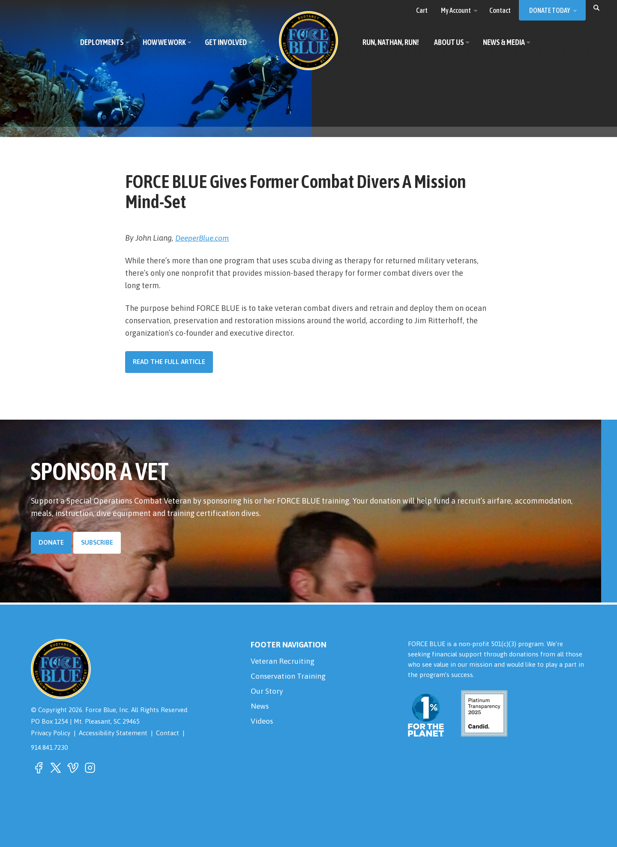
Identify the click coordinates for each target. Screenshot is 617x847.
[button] (596, 7)
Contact (169, 733)
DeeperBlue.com (204, 237)
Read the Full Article (169, 361)
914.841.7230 (49, 747)
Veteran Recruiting (283, 661)
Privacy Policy (51, 733)
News (260, 707)
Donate (51, 542)
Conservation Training (289, 676)
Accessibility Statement (114, 733)
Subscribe (97, 542)
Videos (262, 723)
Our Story (267, 692)
